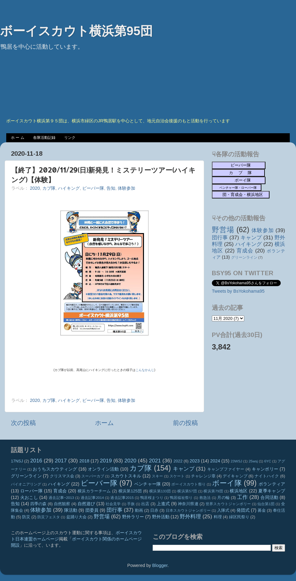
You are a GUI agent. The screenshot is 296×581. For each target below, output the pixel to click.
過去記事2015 (122, 498)
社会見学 (113, 504)
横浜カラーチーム (94, 491)
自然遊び (86, 503)
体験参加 (126, 188)
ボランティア (272, 483)
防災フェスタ (48, 517)
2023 (195, 460)
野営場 (223, 230)
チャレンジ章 (203, 476)
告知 (111, 188)
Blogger (160, 565)
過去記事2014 (92, 498)
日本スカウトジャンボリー (188, 510)
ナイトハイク (267, 476)
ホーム (104, 422)
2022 (178, 461)
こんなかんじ (145, 370)
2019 (106, 460)
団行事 (220, 237)
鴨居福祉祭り (181, 498)
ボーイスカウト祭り (188, 484)
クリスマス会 (62, 476)
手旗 (131, 504)
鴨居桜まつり (151, 498)
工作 (242, 497)
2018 (84, 460)
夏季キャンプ (271, 490)
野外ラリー (133, 516)
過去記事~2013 (61, 498)
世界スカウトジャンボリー (228, 504)
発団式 (243, 510)
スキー (157, 476)
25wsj (253, 461)
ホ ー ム (17, 137)
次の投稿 (23, 422)
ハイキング (69, 188)
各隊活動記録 (44, 137)
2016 (36, 460)
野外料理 (190, 516)
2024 (215, 460)
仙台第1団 (266, 504)
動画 (139, 510)
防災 (26, 517)
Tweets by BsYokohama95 (238, 291)
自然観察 (62, 503)
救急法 (205, 498)
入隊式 (223, 510)
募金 (262, 510)
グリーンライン (244, 257)
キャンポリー (265, 468)
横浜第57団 (187, 491)
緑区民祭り (239, 517)
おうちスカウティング (55, 468)
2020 (35, 188)
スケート (176, 476)
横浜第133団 (160, 491)
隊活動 (70, 510)
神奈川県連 (188, 503)
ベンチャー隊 (147, 483)
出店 (145, 503)
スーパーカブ (92, 476)
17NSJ (17, 461)
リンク (69, 137)
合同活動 (269, 497)
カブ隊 (48, 188)
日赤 (154, 510)
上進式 (163, 503)
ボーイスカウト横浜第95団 (76, 31)
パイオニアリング (26, 484)
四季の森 (38, 503)
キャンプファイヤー (225, 469)
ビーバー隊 (93, 188)
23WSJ (236, 461)
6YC (267, 461)
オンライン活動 (103, 468)
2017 (61, 460)
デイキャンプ (235, 476)
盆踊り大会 (76, 517)
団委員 (91, 510)
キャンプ (251, 237)
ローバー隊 (31, 490)
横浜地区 (239, 490)
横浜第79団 (213, 491)
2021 (155, 460)
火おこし (29, 497)
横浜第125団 (130, 491)
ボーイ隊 (227, 483)
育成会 (244, 250)
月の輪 (223, 497)
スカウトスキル (126, 475)
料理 (218, 517)
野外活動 (160, 516)
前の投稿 (185, 422)
